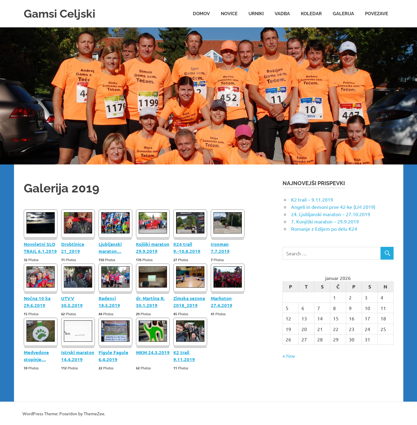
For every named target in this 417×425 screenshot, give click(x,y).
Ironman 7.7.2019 (220, 247)
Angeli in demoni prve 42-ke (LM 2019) (333, 206)
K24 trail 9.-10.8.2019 (186, 247)
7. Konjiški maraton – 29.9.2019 (325, 221)
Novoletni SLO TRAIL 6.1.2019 (40, 247)
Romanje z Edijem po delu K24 (324, 228)
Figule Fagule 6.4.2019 (113, 355)
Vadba (282, 13)
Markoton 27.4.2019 (221, 301)
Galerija (343, 13)
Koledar (311, 13)
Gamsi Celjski (61, 13)
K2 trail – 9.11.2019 (312, 199)
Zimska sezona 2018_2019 (189, 301)
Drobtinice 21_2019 (72, 247)
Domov (201, 13)
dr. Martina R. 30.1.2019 (150, 301)
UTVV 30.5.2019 (72, 301)
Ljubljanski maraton (110, 247)
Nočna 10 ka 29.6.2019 (37, 301)
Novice (229, 13)
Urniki (256, 13)
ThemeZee (94, 413)
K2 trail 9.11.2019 (184, 355)
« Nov (289, 355)
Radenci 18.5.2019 (109, 301)
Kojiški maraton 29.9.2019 (152, 247)
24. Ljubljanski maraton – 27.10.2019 (330, 214)
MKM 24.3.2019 (153, 352)
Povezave (376, 13)
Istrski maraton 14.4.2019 (77, 355)
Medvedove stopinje (36, 355)
